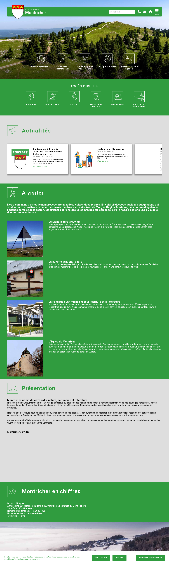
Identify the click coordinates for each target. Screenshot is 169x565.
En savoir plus (40, 166)
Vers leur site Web (129, 267)
